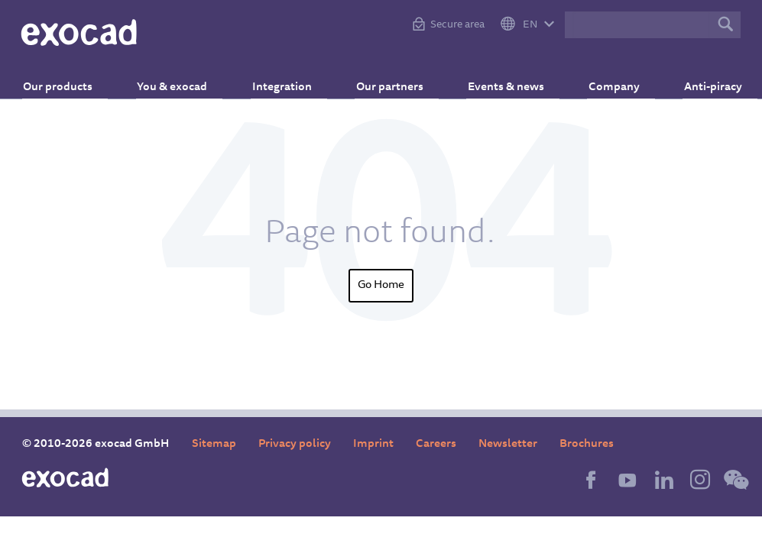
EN (530, 25)
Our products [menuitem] (72, 80)
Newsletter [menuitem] (507, 444)
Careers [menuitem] (436, 444)
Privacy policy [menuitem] (294, 444)
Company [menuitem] (601, 80)
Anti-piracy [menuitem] (695, 80)
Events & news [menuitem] (499, 80)
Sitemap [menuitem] (214, 444)
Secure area (457, 25)
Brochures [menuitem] (586, 444)
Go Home (381, 285)
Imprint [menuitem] (373, 444)
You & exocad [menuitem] (181, 80)
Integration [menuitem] (285, 80)
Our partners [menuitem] (387, 80)
